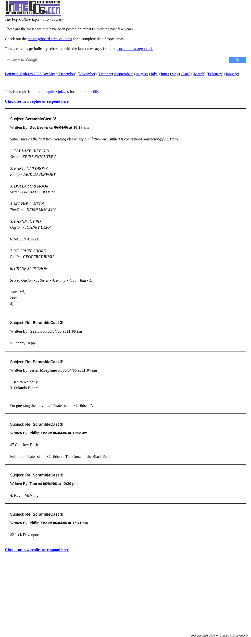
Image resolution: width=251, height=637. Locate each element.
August (141, 74)
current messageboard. (135, 49)
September (123, 74)
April (186, 74)
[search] (114, 60)
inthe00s (92, 91)
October (105, 74)
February (215, 74)
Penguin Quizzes (55, 91)
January (232, 74)
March (199, 74)
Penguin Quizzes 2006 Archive (30, 74)
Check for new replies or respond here (37, 101)
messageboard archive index (50, 39)
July (154, 74)
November (87, 74)
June (164, 74)
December (67, 74)
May (174, 74)
